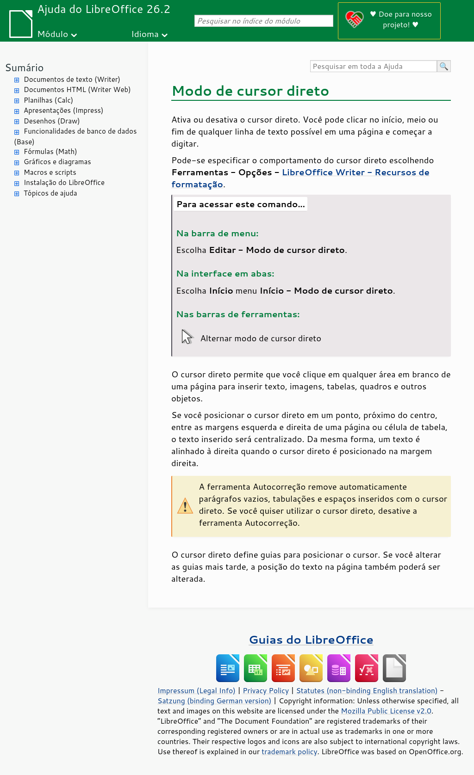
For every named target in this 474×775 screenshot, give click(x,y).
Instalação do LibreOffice (64, 182)
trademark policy (289, 751)
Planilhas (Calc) (48, 100)
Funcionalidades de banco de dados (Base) (75, 136)
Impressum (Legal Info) (196, 690)
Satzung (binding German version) (214, 700)
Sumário (24, 67)
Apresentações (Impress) (64, 110)
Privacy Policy (266, 690)
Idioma (145, 33)
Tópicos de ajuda (50, 193)
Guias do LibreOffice (311, 639)
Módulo (52, 33)
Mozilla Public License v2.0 (386, 711)
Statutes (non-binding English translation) (366, 690)
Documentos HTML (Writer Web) (77, 89)
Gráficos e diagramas (57, 161)
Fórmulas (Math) (50, 151)
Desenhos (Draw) (52, 121)
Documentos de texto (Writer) (72, 79)
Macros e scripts (50, 172)
